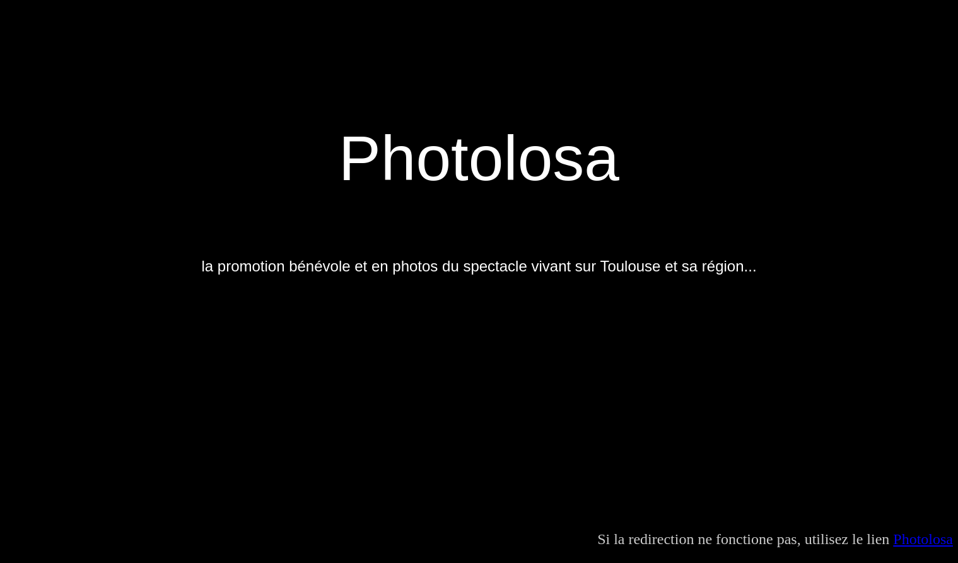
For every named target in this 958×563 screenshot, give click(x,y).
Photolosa (923, 539)
